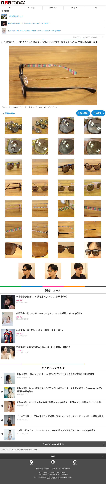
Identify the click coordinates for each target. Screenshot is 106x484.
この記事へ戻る (8, 113)
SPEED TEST (53, 7)
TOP (53, 456)
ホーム (11, 7)
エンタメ (74, 7)
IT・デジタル (32, 7)
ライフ (95, 7)
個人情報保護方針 (64, 469)
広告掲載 (46, 469)
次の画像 (97, 113)
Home (31, 464)
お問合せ (39, 469)
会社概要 (54, 469)
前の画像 (84, 113)
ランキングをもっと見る (53, 444)
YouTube (75, 464)
